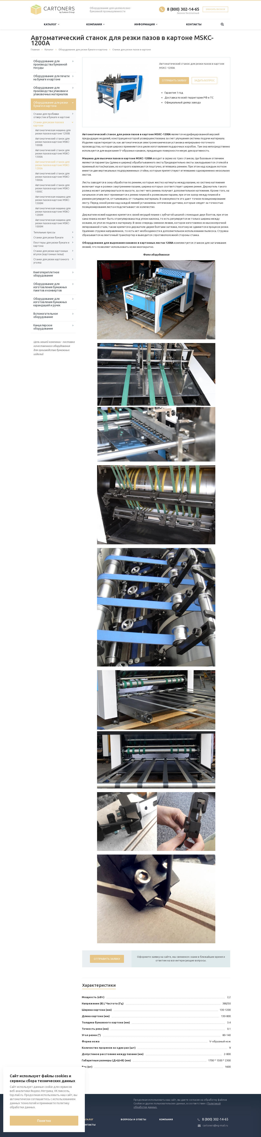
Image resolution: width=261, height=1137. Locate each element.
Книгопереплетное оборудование (46, 274)
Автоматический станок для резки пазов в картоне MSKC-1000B (52, 141)
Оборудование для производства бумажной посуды (50, 64)
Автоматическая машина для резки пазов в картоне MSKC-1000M (53, 223)
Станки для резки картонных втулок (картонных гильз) (50, 253)
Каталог (51, 24)
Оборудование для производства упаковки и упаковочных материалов (50, 91)
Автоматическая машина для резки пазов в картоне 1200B (53, 132)
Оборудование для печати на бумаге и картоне (51, 77)
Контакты (193, 24)
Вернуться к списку (44, 1081)
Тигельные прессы (44, 232)
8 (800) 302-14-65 (183, 9)
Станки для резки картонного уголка (51, 261)
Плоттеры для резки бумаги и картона (51, 244)
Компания (95, 24)
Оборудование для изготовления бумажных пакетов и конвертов (50, 287)
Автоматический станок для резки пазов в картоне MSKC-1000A (52, 176)
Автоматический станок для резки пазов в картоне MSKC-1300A (52, 153)
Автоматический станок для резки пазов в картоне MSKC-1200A (52, 165)
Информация (145, 24)
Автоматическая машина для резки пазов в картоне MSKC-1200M (53, 211)
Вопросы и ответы (133, 1119)
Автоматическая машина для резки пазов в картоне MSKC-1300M (53, 200)
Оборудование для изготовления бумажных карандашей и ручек (50, 302)
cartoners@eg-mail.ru (215, 1125)
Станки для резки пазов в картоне (48, 124)
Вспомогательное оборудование (45, 315)
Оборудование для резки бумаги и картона (50, 104)
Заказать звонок (215, 9)
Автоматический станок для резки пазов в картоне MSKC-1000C (52, 188)
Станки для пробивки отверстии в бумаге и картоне (51, 115)
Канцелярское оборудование (43, 327)
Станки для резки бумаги (48, 237)
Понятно (44, 1121)
